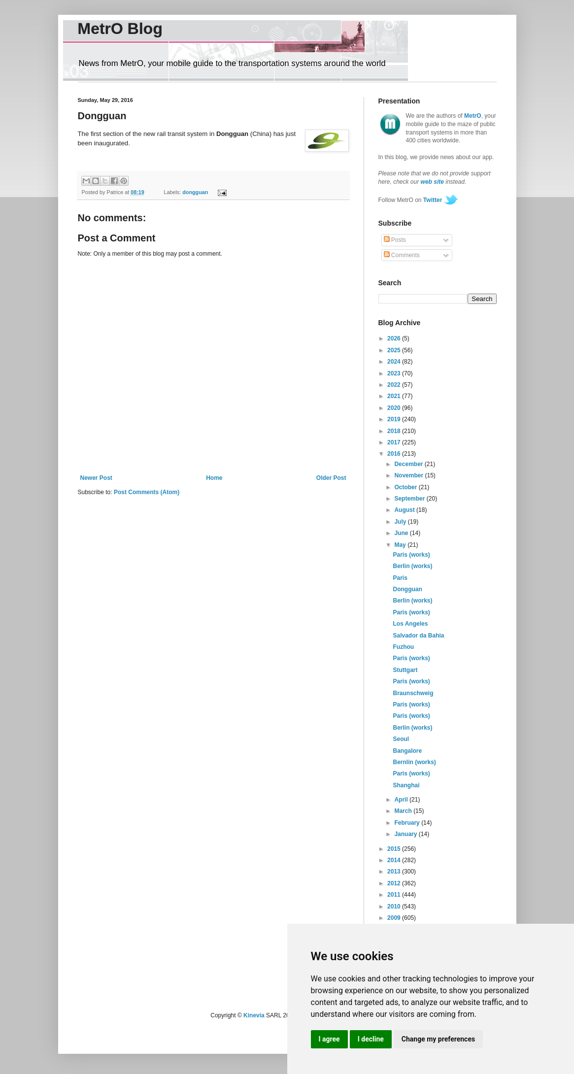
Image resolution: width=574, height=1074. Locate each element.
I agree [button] (329, 1039)
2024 (394, 361)
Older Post (331, 477)
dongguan (195, 192)
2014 (394, 860)
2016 (394, 453)
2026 (394, 338)
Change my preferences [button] (438, 1039)
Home (214, 477)
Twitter (432, 200)
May (400, 544)
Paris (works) (411, 554)
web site (432, 181)
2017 (394, 442)
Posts (395, 239)
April (401, 799)
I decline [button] (371, 1039)
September (410, 498)
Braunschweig (413, 693)
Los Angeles (410, 623)
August (405, 509)
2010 (394, 906)
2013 (394, 871)
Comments (402, 255)
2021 (394, 396)
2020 (394, 407)
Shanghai (406, 785)
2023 (394, 373)
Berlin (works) (412, 566)
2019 (394, 419)
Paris (400, 577)
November (409, 475)
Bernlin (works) (414, 762)
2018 (394, 431)
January (406, 834)
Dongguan (407, 589)
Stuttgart (405, 670)
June (401, 533)
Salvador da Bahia (418, 635)
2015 (394, 848)
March (403, 810)
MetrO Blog (120, 28)
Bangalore (407, 750)
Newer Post (96, 477)
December (409, 464)
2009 (394, 917)
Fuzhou (403, 646)
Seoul (401, 739)
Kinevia (254, 1015)
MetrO (472, 115)
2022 (394, 384)
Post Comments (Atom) (146, 492)
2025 (394, 350)
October (406, 487)
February (407, 822)
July (400, 521)
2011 (394, 894)
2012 (394, 883)
